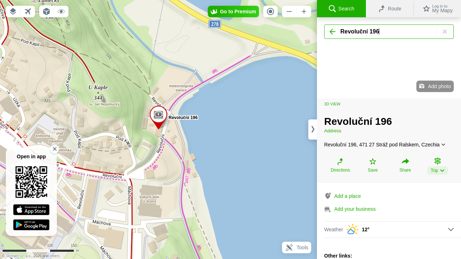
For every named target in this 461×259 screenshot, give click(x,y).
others (54, 256)
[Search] (389, 31)
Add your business (355, 209)
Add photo (439, 86)
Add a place (347, 196)
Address (332, 130)
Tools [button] (296, 247)
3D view (332, 104)
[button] (13, 11)
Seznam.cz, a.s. (18, 256)
